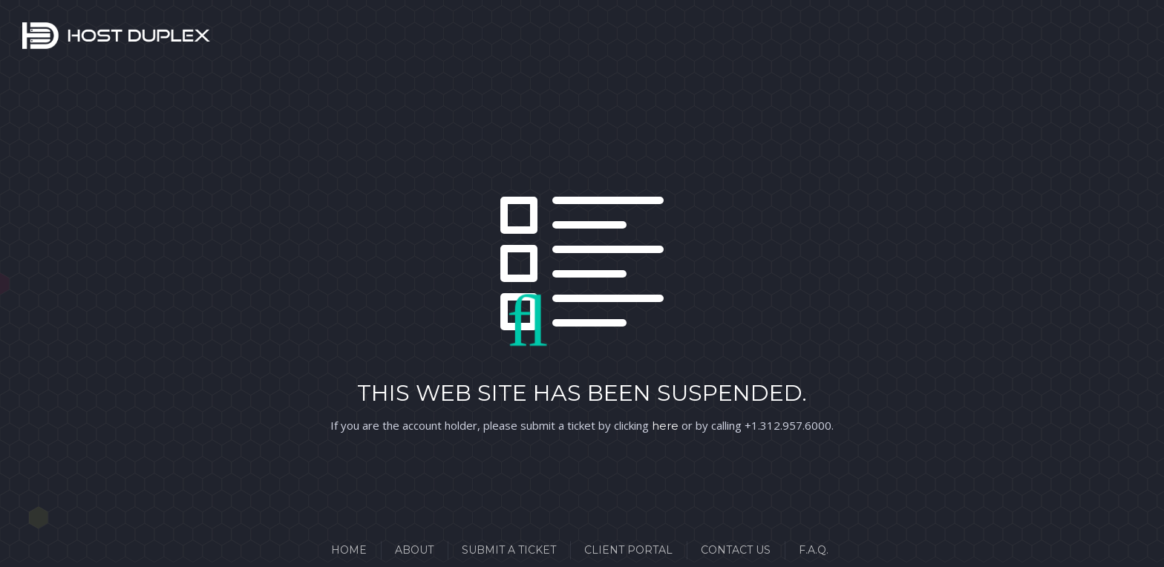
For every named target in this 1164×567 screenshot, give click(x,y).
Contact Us (736, 550)
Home (349, 550)
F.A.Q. (813, 550)
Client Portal (628, 550)
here (665, 426)
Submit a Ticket (509, 550)
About (414, 550)
